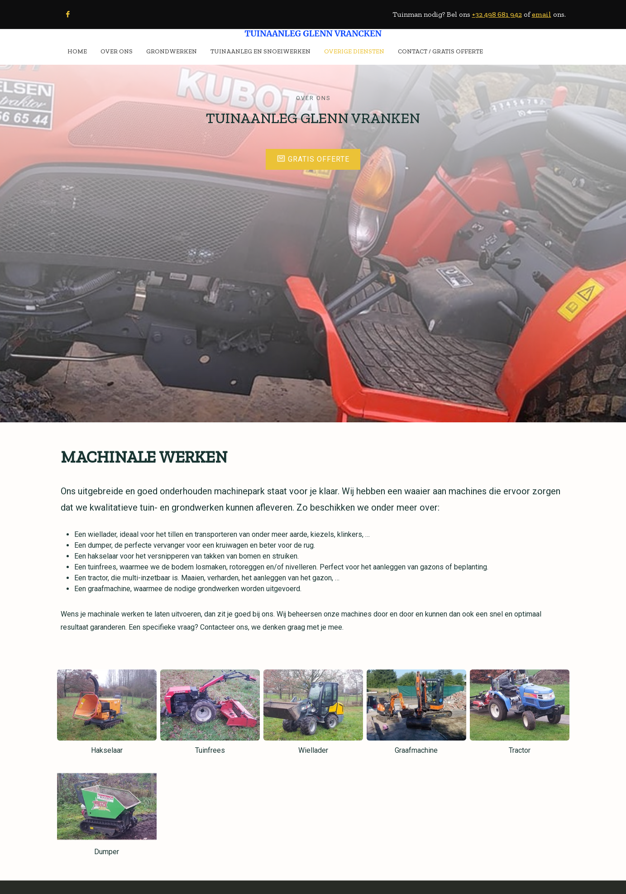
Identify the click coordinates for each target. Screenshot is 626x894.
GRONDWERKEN (171, 51)
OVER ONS (116, 51)
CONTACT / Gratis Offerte (440, 51)
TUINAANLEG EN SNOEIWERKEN (260, 51)
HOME (77, 51)
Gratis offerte (313, 158)
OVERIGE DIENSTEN (354, 51)
